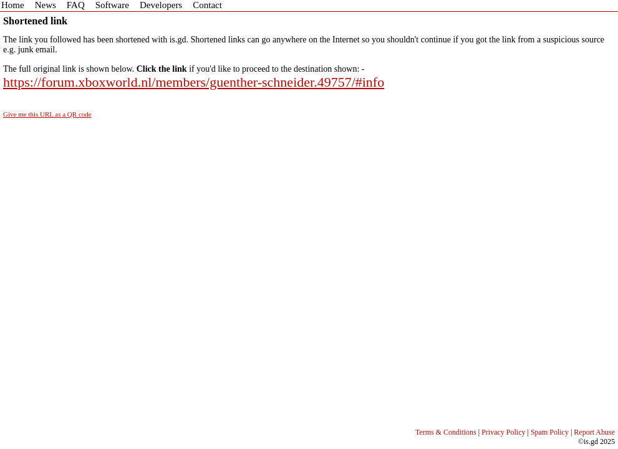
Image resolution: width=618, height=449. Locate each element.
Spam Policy (550, 432)
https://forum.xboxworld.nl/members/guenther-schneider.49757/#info (193, 82)
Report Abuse (594, 432)
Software (112, 5)
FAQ (76, 5)
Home (12, 5)
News (45, 5)
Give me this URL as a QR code (47, 114)
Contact (207, 5)
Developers (161, 5)
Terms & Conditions (445, 432)
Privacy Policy (503, 432)
